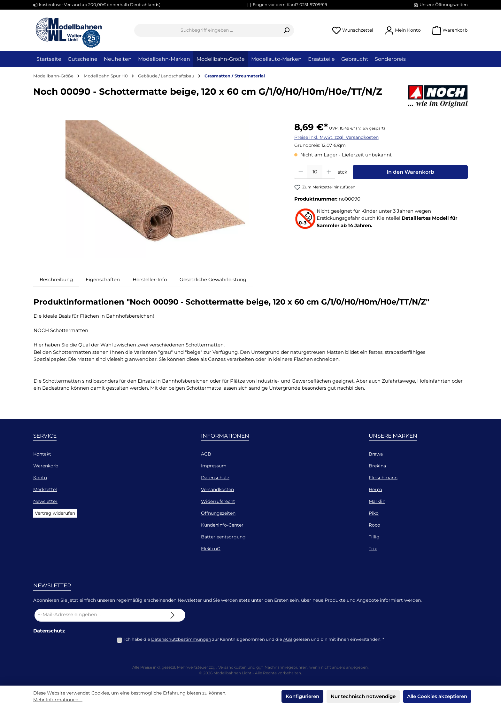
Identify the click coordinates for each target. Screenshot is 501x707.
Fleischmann (383, 478)
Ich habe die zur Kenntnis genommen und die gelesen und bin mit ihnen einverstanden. (254, 639)
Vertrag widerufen (55, 513)
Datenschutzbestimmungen (181, 639)
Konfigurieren (302, 696)
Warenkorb (45, 466)
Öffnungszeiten (218, 513)
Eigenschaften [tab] (103, 279)
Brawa (376, 454)
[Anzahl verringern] (300, 172)
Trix (373, 549)
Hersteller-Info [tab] (150, 279)
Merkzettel (45, 489)
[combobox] (206, 30)
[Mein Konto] (403, 30)
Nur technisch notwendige (363, 696)
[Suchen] (286, 30)
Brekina (377, 466)
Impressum (214, 466)
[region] (157, 189)
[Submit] (172, 615)
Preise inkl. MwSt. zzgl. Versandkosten (336, 137)
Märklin (377, 501)
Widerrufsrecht (218, 501)
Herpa (375, 489)
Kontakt (42, 454)
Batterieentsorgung (223, 537)
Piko (374, 513)
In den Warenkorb (410, 172)
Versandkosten (217, 489)
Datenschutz (215, 478)
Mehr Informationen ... (57, 700)
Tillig (374, 537)
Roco (374, 525)
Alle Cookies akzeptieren (437, 696)
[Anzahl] (315, 172)
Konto (40, 478)
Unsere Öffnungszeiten (444, 4)
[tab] (56, 280)
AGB (206, 454)
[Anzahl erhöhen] (328, 172)
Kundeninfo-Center (222, 525)
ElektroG (210, 549)
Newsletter (45, 501)
